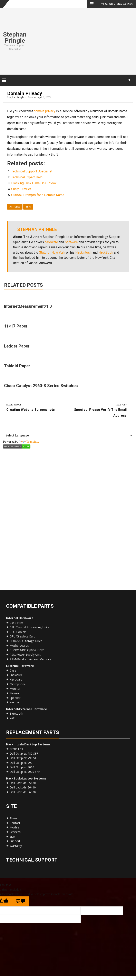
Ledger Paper (17, 346)
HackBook (105, 252)
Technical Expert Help (26, 177)
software (71, 242)
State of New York (52, 252)
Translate (29, 441)
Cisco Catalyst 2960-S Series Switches (41, 385)
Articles (15, 206)
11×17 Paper (16, 326)
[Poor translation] (20, 901)
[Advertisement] (83, 40)
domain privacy (44, 111)
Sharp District (21, 189)
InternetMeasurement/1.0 (28, 306)
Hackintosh (83, 252)
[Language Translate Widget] (68, 435)
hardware (51, 242)
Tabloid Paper (17, 365)
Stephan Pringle (15, 37)
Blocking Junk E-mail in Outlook (34, 183)
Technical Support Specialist (31, 171)
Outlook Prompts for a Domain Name (37, 195)
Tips (28, 206)
